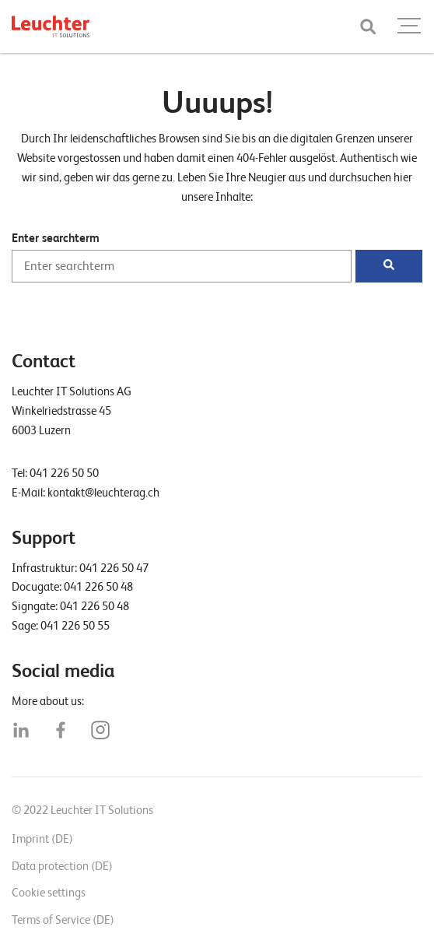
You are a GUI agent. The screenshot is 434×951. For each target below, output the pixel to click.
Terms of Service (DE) (63, 920)
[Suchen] (388, 266)
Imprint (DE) (42, 839)
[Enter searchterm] (182, 266)
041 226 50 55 (75, 626)
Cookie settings (49, 893)
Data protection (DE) (62, 866)
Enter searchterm (56, 238)
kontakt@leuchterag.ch (103, 493)
